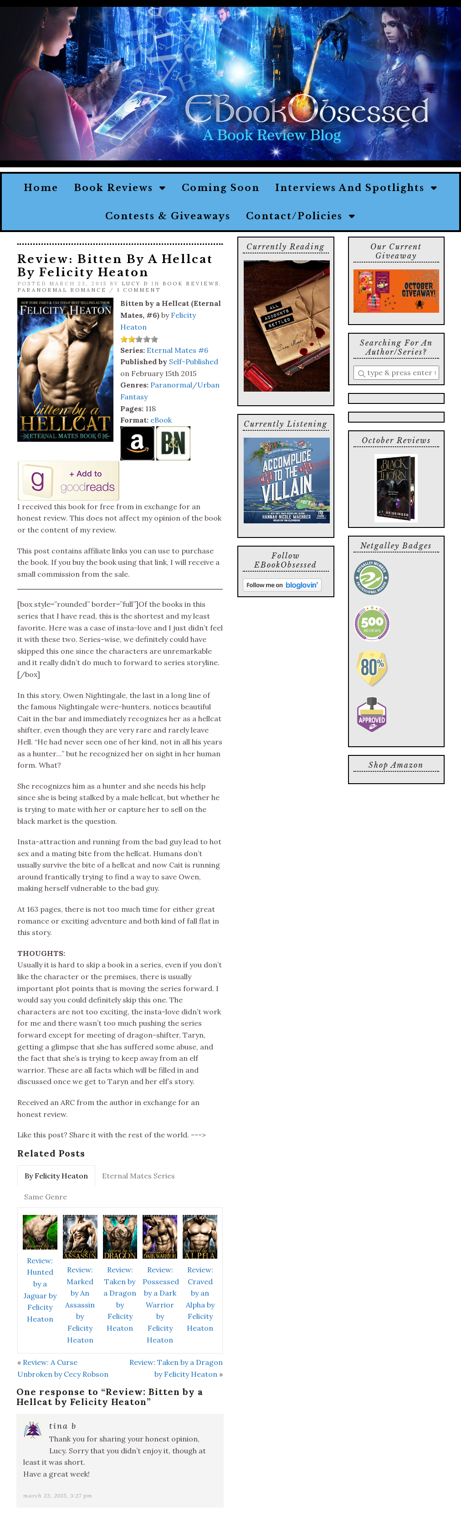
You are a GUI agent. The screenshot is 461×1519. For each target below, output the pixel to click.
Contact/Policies (301, 216)
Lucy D (135, 283)
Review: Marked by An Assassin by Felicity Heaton (80, 1304)
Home (41, 187)
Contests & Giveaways (167, 216)
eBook (161, 419)
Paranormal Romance (62, 290)
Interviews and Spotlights (356, 187)
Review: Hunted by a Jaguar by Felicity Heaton (40, 1289)
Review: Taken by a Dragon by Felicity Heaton (119, 1299)
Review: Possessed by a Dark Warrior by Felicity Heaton (161, 1304)
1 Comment (139, 290)
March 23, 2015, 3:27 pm (57, 1495)
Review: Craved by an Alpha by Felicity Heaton (200, 1299)
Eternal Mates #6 (177, 350)
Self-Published (193, 361)
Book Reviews (120, 187)
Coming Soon (221, 187)
